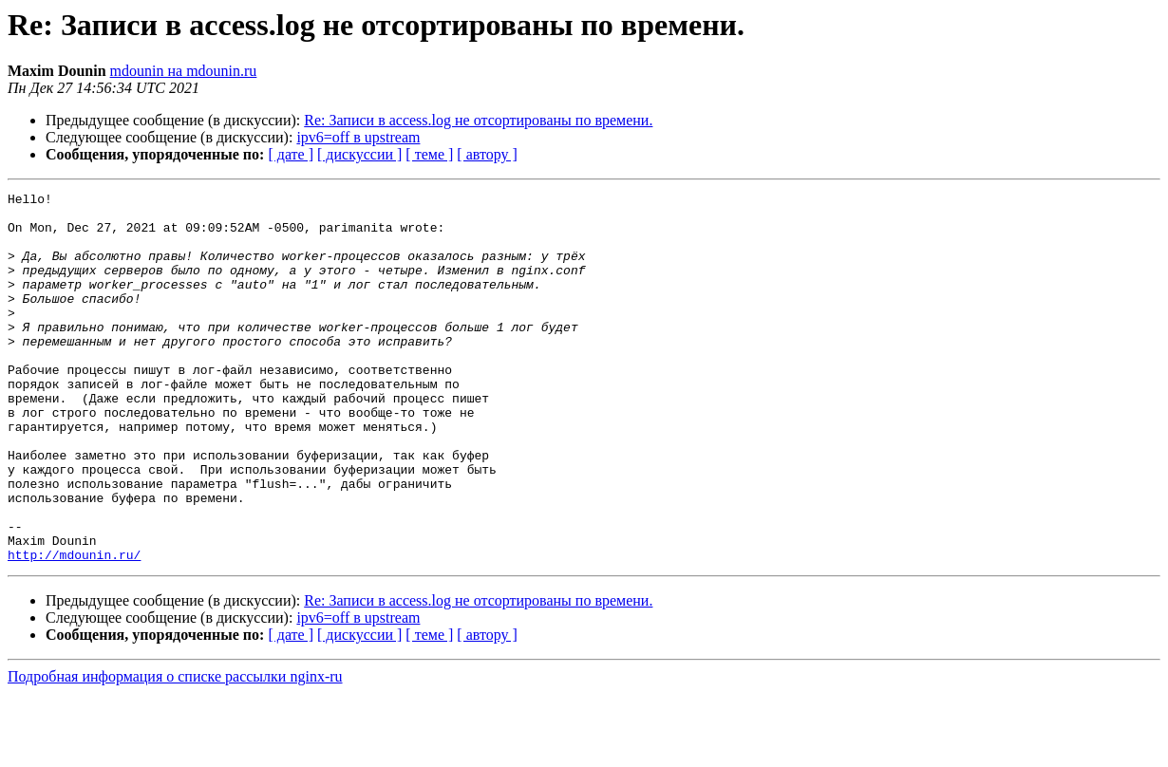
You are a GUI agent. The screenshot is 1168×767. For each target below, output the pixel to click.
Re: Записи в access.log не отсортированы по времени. (478, 120)
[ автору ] (487, 154)
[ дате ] (290, 154)
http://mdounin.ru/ (74, 628)
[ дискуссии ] (359, 154)
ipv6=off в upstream (358, 137)
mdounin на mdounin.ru (183, 71)
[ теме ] (429, 154)
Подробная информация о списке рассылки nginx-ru (175, 750)
